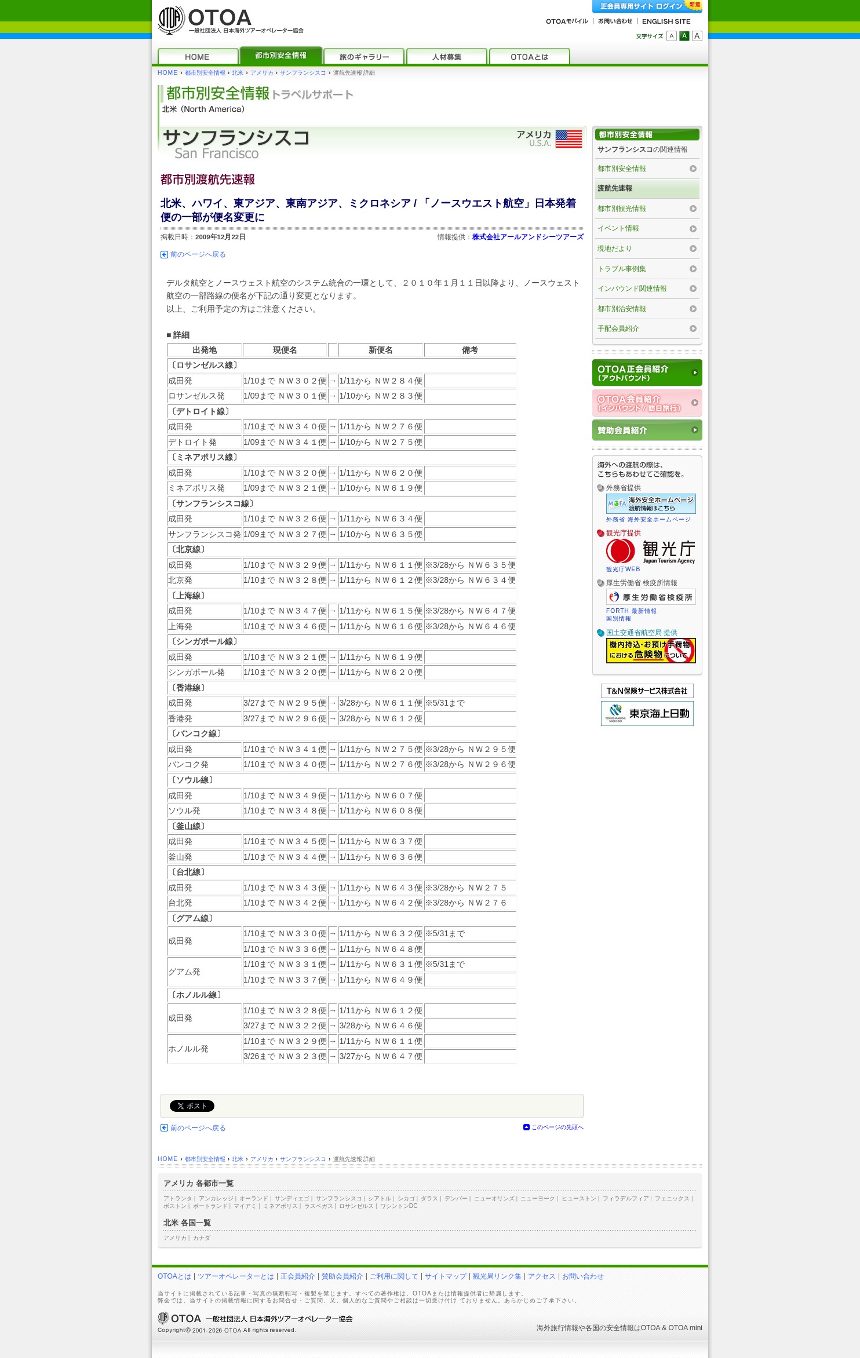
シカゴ (406, 1198)
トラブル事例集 (621, 269)
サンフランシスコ (303, 73)
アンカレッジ (216, 1198)
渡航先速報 (614, 188)
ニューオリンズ (494, 1198)
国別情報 (619, 618)
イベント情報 (618, 228)
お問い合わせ (583, 1276)
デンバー (456, 1198)
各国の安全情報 (609, 1328)
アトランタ (177, 1198)
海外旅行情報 (557, 1328)
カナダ (201, 1238)
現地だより (614, 248)
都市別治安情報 (621, 309)
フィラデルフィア (626, 1198)
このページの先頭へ (557, 1127)
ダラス (429, 1198)
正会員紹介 (297, 1276)
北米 (237, 73)
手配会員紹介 (618, 328)
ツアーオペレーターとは (236, 1276)
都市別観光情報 (621, 209)
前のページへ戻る (198, 254)
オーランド (253, 1198)
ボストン (175, 1206)
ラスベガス (318, 1206)
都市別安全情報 (205, 73)
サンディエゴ (292, 1198)
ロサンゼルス (356, 1206)
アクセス (542, 1276)
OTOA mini (685, 1328)
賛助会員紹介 (342, 1276)
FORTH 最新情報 (631, 611)
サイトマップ (446, 1276)
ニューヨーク (537, 1198)
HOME (168, 73)
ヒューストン (579, 1198)
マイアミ (245, 1206)
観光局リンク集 (497, 1276)
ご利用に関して (394, 1276)
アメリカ (262, 73)
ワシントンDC (399, 1206)
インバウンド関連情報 (632, 288)
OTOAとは (174, 1276)
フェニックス (672, 1198)
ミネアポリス (280, 1206)
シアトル (379, 1198)
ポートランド (210, 1206)
